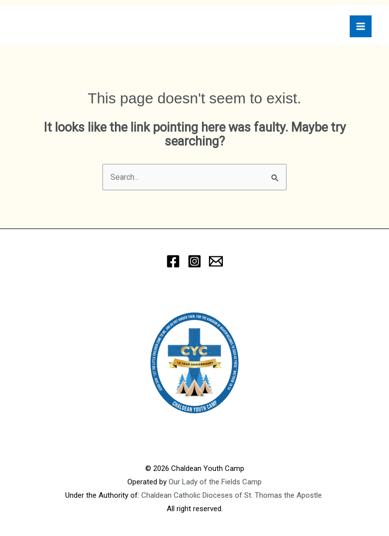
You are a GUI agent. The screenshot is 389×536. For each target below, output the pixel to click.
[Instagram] (194, 261)
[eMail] (216, 261)
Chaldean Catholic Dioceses (188, 495)
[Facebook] (173, 261)
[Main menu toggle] (361, 26)
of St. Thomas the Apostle (279, 495)
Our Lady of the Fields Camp (215, 481)
